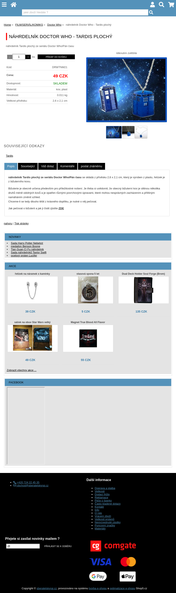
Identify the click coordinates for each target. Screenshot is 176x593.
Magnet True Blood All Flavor (88, 322)
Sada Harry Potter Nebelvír (27, 243)
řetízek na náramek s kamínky (32, 273)
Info (97, 509)
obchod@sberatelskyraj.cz (30, 485)
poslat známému (91, 166)
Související (28, 166)
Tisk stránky (21, 223)
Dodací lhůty (102, 494)
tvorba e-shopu (98, 588)
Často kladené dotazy (108, 503)
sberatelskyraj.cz (47, 588)
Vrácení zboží (103, 516)
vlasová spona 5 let (88, 273)
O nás (98, 513)
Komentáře (67, 166)
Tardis (9, 155)
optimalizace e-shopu (122, 588)
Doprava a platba (105, 488)
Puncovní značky (105, 525)
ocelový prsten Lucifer (24, 255)
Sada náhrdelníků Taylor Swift (29, 252)
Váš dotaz (47, 166)
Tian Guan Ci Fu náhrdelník (27, 249)
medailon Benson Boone (25, 246)
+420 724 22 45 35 (26, 482)
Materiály (100, 528)
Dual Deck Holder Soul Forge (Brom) (143, 273)
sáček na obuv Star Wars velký (32, 322)
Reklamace (101, 497)
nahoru (8, 223)
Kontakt (99, 506)
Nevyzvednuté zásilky (108, 522)
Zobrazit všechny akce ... (22, 370)
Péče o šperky (103, 500)
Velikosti (100, 491)
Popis (10, 166)
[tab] (10, 166)
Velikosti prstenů (104, 519)
